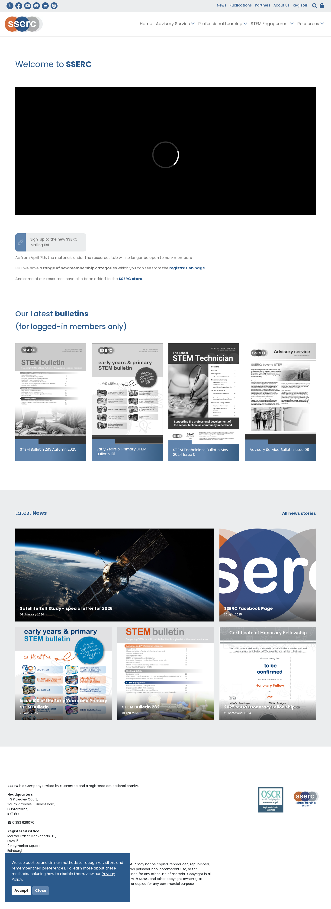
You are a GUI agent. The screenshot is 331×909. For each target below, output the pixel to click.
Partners (262, 5)
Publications (240, 5)
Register (300, 5)
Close (40, 891)
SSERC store (130, 279)
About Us (281, 5)
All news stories (299, 514)
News (221, 5)
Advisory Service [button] (175, 24)
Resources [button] (310, 24)
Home (146, 24)
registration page (187, 268)
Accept (21, 891)
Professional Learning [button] (222, 24)
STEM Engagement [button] (272, 24)
